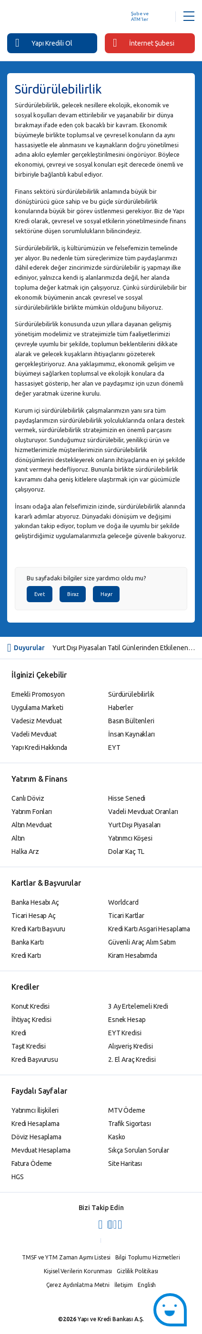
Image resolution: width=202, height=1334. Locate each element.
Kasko (116, 1137)
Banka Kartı (27, 942)
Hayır (106, 594)
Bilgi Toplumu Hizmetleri (147, 1257)
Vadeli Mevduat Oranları (143, 811)
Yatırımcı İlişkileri (35, 1110)
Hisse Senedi (126, 798)
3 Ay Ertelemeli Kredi (138, 1006)
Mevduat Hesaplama (41, 1150)
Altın (18, 838)
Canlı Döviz (27, 798)
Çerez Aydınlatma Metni (78, 1285)
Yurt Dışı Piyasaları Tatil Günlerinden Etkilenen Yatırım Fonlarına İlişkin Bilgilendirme (123, 648)
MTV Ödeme (126, 1110)
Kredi (18, 1033)
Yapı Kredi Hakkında (39, 747)
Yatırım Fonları (31, 811)
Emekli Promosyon (38, 694)
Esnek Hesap (126, 1019)
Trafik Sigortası (129, 1123)
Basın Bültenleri (131, 721)
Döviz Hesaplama (36, 1137)
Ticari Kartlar (126, 915)
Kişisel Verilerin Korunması (78, 1271)
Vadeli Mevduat (34, 734)
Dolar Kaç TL (126, 851)
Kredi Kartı (25, 955)
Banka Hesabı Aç (35, 902)
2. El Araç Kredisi (131, 1059)
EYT (114, 747)
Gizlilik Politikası (137, 1271)
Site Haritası (125, 1163)
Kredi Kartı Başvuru (38, 929)
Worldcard (123, 902)
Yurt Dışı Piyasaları (134, 825)
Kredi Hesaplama (35, 1123)
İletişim (123, 1285)
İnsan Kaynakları (131, 734)
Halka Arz (25, 851)
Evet (39, 594)
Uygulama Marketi (37, 707)
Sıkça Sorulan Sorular (138, 1150)
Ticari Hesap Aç (33, 915)
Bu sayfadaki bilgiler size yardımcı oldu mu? (86, 578)
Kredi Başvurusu (34, 1059)
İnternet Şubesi (143, 42)
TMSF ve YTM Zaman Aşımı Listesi (66, 1257)
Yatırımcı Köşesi (130, 838)
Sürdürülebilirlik (131, 694)
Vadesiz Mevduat (36, 721)
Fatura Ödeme (31, 1163)
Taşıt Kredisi (28, 1046)
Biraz (72, 594)
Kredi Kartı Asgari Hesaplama (149, 929)
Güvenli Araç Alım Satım (142, 942)
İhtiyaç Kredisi (31, 1019)
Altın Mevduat (31, 825)
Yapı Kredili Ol (43, 42)
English (147, 1285)
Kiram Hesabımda (132, 955)
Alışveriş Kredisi (130, 1046)
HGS (17, 1177)
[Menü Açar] (188, 16)
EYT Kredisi (124, 1033)
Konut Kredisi (30, 1006)
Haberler (120, 707)
